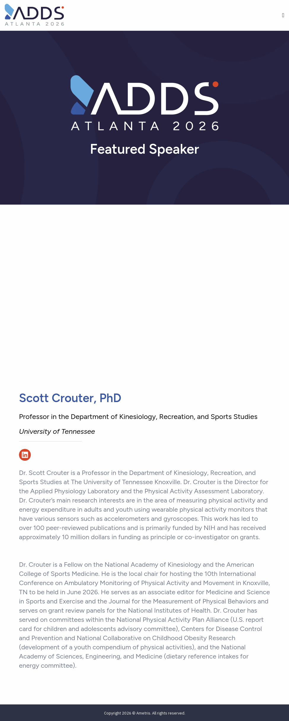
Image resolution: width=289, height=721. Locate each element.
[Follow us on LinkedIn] (25, 455)
